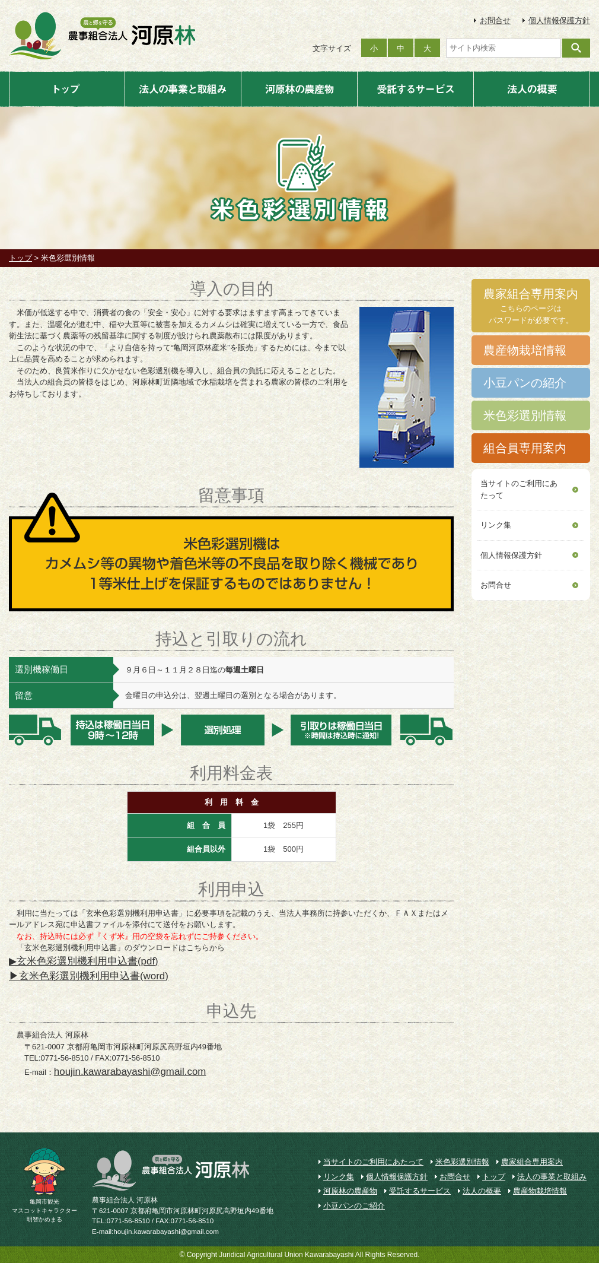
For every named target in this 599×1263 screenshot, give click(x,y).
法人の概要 (532, 89)
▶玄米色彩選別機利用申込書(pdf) (83, 961)
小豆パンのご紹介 (354, 1205)
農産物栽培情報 (540, 1190)
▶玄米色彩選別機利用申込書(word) (88, 976)
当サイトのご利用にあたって (518, 489)
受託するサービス (415, 89)
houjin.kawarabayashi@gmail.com (130, 1071)
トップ (67, 89)
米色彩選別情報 (462, 1161)
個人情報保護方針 (559, 20)
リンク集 (495, 525)
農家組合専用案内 (532, 1161)
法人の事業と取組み (183, 89)
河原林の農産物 (299, 89)
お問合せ (495, 20)
